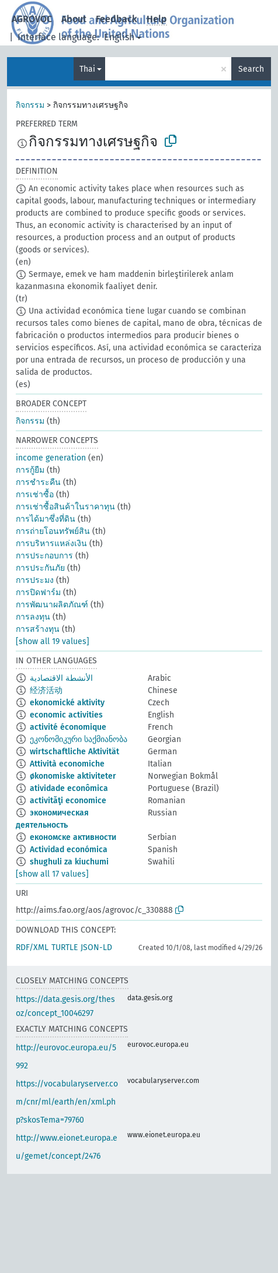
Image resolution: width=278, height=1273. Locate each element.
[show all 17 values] (52, 874)
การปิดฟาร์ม (38, 592)
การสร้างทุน (38, 629)
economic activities (66, 715)
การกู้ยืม (30, 470)
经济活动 (46, 690)
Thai (87, 69)
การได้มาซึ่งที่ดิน (45, 519)
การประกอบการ (44, 556)
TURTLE (64, 947)
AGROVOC (32, 18)
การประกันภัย (40, 568)
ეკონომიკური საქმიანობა (78, 739)
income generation (51, 458)
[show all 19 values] (52, 641)
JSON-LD (96, 947)
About (73, 18)
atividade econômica (69, 788)
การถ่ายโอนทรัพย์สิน (53, 531)
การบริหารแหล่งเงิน (51, 543)
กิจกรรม (30, 105)
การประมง (35, 580)
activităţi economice (68, 801)
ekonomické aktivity (67, 703)
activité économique (68, 727)
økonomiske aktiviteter (73, 776)
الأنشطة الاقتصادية (61, 678)
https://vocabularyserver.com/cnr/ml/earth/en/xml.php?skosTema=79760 (67, 1102)
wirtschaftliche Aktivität (74, 752)
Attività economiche (67, 764)
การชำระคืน (38, 482)
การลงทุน (33, 617)
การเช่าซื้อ (35, 495)
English (119, 37)
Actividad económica (68, 849)
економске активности (73, 837)
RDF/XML (32, 947)
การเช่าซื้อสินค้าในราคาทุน (65, 507)
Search (251, 69)
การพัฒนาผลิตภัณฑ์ (52, 605)
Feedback (116, 18)
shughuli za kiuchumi (69, 862)
